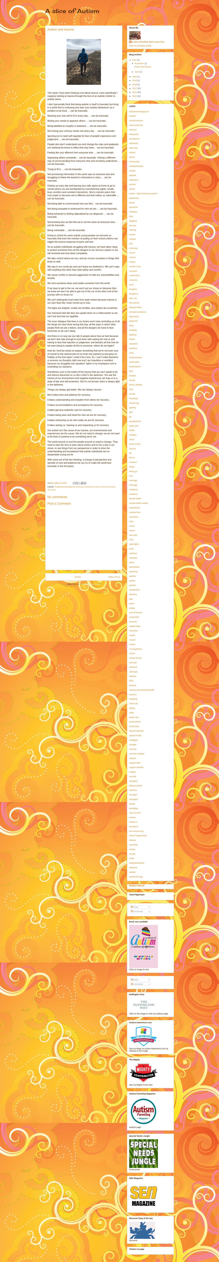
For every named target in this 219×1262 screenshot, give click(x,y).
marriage (133, 480)
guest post (134, 426)
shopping (133, 699)
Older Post (114, 576)
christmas (133, 248)
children (132, 239)
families (132, 376)
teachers (133, 790)
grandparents (135, 421)
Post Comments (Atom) (89, 584)
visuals (132, 854)
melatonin (133, 489)
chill (131, 243)
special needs (135, 735)
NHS (131, 540)
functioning (134, 403)
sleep (131, 713)
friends (132, 394)
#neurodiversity (107, 487)
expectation (134, 362)
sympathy (133, 781)
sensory (132, 685)
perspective (134, 590)
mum (131, 521)
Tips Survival (135, 813)
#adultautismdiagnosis (64, 487)
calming (132, 230)
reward (132, 640)
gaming (132, 407)
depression (134, 316)
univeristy (133, 845)
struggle (132, 744)
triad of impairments (138, 835)
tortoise (132, 817)
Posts (134, 907)
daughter (133, 289)
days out (133, 298)
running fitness (135, 649)
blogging (133, 221)
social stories (135, 722)
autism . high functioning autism (143, 193)
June (137, 72)
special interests (136, 731)
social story (134, 726)
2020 (134, 76)
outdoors (133, 553)
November (139, 63)
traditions (133, 822)
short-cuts (133, 703)
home (131, 439)
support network (136, 767)
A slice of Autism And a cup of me (148, 42)
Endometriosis (135, 357)
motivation (133, 517)
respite (132, 635)
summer (133, 749)
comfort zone (135, 266)
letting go (133, 471)
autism (132, 189)
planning (133, 594)
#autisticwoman (92, 487)
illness (132, 457)
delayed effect (135, 307)
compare (133, 271)
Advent (132, 152)
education (133, 344)
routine (132, 644)
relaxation (133, 630)
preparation (134, 617)
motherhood (134, 508)
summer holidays (136, 754)
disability (133, 330)
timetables (133, 808)
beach (132, 203)
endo (131, 353)
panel (131, 562)
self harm (133, 667)
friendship (133, 398)
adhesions (133, 143)
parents (132, 576)
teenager (133, 794)
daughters (133, 294)
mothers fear (135, 512)
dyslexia (133, 335)
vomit (131, 858)
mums (132, 526)
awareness (134, 198)
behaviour (133, 207)
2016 (134, 92)
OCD (131, 549)
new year (133, 535)
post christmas (135, 612)
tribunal (132, 840)
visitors (132, 849)
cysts (131, 284)
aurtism (132, 184)
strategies (133, 740)
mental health (135, 498)
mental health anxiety (138, 503)
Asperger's (134, 180)
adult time (133, 148)
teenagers (133, 799)
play (131, 599)
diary (131, 325)
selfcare (132, 676)
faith (131, 371)
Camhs (132, 234)
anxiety (132, 171)
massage (133, 485)
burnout (132, 225)
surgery (132, 772)
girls (131, 412)
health (132, 430)
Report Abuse (137, 885)
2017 (134, 88)
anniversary (134, 161)
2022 (134, 60)
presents (133, 621)
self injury (133, 672)
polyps (132, 608)
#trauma (51, 490)
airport (132, 157)
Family (132, 380)
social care (134, 717)
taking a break (135, 785)
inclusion (133, 462)
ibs (130, 453)
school (132, 653)
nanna (132, 530)
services (133, 694)
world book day (136, 877)
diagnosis (133, 321)
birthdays (133, 212)
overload (133, 558)
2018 (134, 84)
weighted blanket (136, 863)
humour (132, 448)
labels (132, 467)
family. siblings (135, 385)
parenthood (134, 567)
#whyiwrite (134, 134)
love (131, 476)
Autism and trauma (142, 67)
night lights (134, 544)
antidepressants (136, 166)
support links (135, 763)
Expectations (135, 366)
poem (131, 603)
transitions (133, 826)
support (132, 758)
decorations (134, 303)
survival (132, 776)
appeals (132, 175)
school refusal (135, 658)
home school (135, 444)
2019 (134, 80)
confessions (134, 275)
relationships (135, 626)
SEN (131, 681)
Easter (132, 339)
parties (132, 581)
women (132, 872)
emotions (133, 348)
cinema (132, 257)
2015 (134, 96)
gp (130, 417)
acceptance (134, 139)
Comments (137, 911)
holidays (133, 435)
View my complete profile (140, 46)
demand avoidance (137, 312)
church (132, 253)
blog (131, 216)
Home (78, 576)
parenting (133, 571)
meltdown (133, 494)
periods (132, 585)
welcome (133, 867)
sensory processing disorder (141, 690)
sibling (132, 708)
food (131, 389)
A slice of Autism (72, 10)
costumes (133, 280)
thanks (132, 804)
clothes (132, 262)
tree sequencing (136, 831)
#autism (80, 487)
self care (133, 662)
